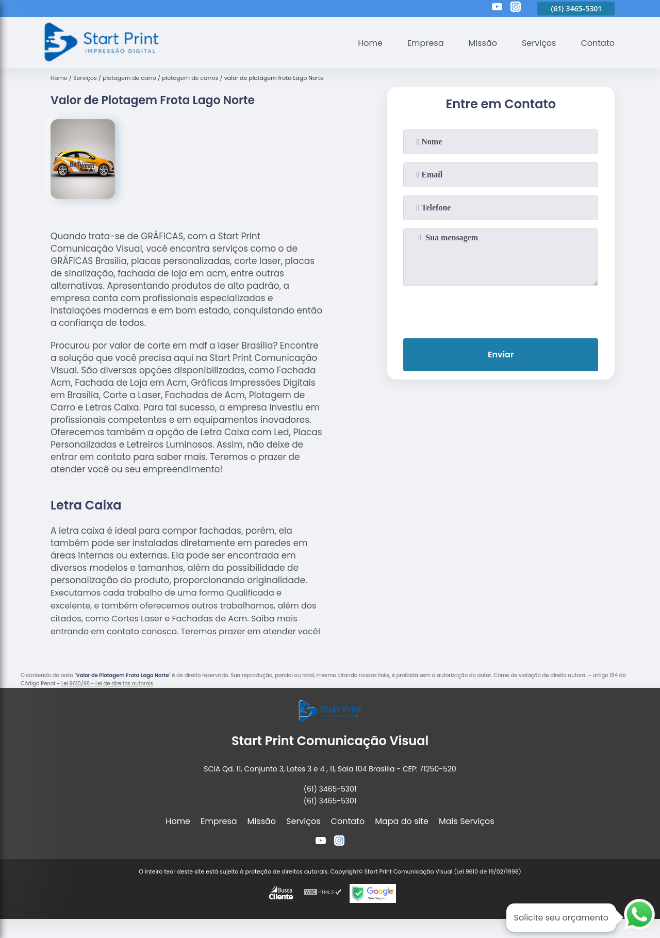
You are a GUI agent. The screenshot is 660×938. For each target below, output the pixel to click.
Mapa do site (401, 821)
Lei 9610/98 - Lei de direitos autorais (107, 683)
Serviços (539, 43)
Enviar (501, 354)
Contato (598, 43)
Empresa (425, 43)
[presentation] (500, 310)
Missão (482, 43)
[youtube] (497, 8)
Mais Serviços (466, 821)
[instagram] (515, 8)
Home (370, 43)
